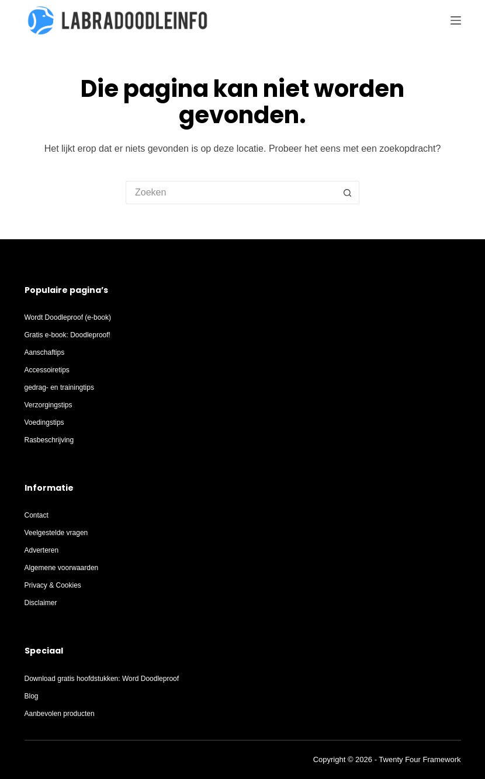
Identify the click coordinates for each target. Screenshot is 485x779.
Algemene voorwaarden (62, 568)
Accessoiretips (47, 370)
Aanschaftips (45, 352)
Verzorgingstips (48, 405)
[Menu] (456, 20)
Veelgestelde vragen (56, 533)
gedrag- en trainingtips (59, 387)
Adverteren (42, 550)
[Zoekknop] (347, 192)
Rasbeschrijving (49, 440)
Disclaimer (41, 603)
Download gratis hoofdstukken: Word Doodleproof (102, 679)
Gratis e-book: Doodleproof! (67, 335)
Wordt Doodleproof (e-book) (68, 317)
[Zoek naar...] (231, 192)
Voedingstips (44, 422)
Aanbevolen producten (60, 714)
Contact (37, 515)
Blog (32, 696)
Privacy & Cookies (53, 585)
